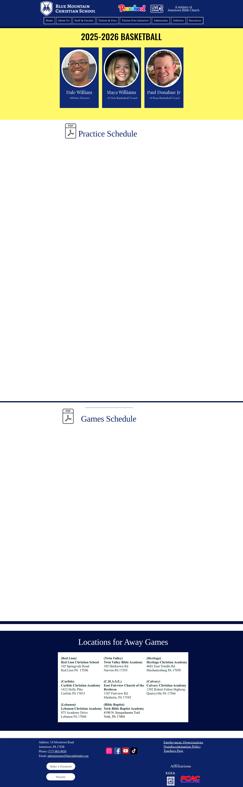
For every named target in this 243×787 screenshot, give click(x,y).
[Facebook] (117, 751)
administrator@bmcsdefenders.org (67, 756)
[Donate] (60, 777)
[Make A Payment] (60, 766)
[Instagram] (109, 751)
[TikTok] (134, 751)
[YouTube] (125, 751)
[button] (178, 20)
